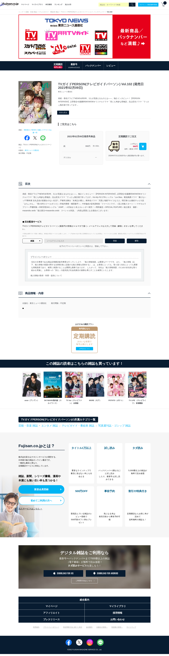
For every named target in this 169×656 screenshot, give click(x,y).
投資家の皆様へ (117, 629)
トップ (20, 12)
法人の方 (68, 4)
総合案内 (84, 601)
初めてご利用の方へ (39, 500)
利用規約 (36, 629)
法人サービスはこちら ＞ (30, 508)
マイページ (25, 4)
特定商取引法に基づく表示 (72, 629)
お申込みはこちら (84, 348)
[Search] (132, 5)
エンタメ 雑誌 (49, 425)
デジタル (67, 157)
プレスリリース (51, 621)
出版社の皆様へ (101, 629)
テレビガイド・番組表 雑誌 (49, 12)
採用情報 (117, 615)
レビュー (110, 65)
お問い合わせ (117, 621)
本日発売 (48, 4)
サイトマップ (131, 629)
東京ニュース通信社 (32, 150)
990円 (87, 146)
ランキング (58, 4)
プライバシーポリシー (51, 629)
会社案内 (89, 629)
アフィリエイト (51, 615)
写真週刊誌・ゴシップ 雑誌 (114, 425)
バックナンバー (99, 12)
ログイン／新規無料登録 (148, 4)
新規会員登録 (42, 489)
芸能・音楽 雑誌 (31, 12)
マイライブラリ (37, 4)
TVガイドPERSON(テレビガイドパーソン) (76, 12)
